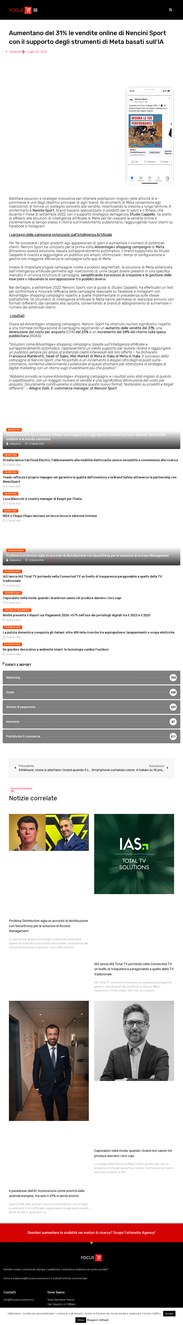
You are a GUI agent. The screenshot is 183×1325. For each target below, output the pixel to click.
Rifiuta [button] (81, 1320)
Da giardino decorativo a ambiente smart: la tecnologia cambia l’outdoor (56, 649)
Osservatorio (16, 550)
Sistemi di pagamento (17, 610)
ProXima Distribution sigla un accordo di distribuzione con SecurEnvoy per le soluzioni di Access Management (87, 555)
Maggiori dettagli (97, 1320)
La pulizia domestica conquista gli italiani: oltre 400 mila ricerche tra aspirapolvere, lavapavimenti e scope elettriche (88, 632)
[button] (35, 9)
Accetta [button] (169, 1313)
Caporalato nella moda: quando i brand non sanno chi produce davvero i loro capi (62, 598)
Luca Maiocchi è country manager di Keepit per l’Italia (42, 499)
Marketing (14, 430)
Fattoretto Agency (139, 1235)
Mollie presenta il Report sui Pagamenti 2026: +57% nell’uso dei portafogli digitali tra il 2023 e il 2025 (76, 615)
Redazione (15, 443)
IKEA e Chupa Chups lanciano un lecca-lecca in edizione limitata (50, 516)
